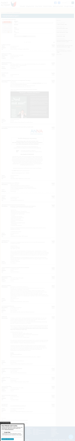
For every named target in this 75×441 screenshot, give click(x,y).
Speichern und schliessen (7, 439)
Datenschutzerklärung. (9, 429)
